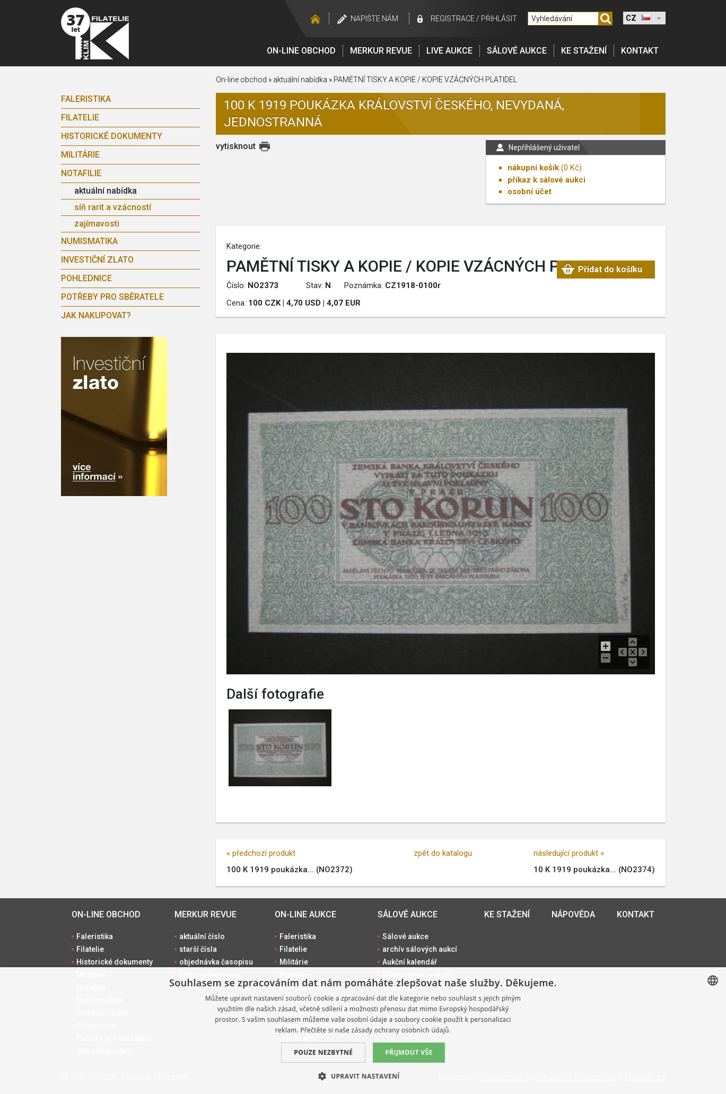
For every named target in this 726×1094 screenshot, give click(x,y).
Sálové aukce (517, 51)
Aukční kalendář (409, 962)
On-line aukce (305, 914)
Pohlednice (86, 278)
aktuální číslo (202, 936)
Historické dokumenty (111, 136)
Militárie (80, 155)
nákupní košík (533, 167)
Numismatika (89, 241)
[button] (362, 1076)
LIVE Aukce (449, 51)
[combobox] (712, 980)
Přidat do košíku (610, 269)
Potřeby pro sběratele (112, 297)
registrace (453, 18)
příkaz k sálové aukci (546, 180)
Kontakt (640, 51)
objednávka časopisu (216, 962)
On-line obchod (301, 51)
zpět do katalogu (443, 853)
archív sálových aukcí (419, 949)
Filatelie (80, 117)
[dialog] (363, 1030)
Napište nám (374, 18)
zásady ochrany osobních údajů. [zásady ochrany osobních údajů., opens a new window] (401, 1030)
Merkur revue (381, 51)
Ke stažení (584, 51)
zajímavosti (96, 224)
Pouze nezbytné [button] (323, 1052)
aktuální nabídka (105, 191)
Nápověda (573, 914)
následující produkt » (568, 853)
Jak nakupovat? (96, 315)
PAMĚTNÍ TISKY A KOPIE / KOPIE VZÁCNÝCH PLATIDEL (425, 79)
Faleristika (86, 99)
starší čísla (198, 949)
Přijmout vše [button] (408, 1052)
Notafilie (81, 173)
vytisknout (236, 146)
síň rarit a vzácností (112, 207)
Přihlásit (499, 18)
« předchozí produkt (260, 853)
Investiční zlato (97, 260)
